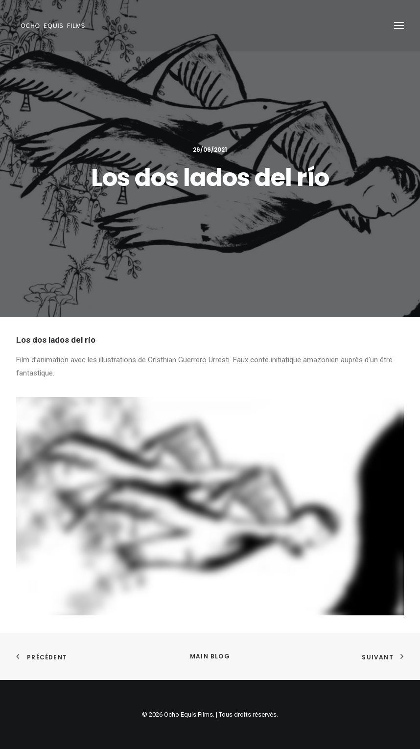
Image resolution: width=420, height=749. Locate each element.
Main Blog (210, 656)
